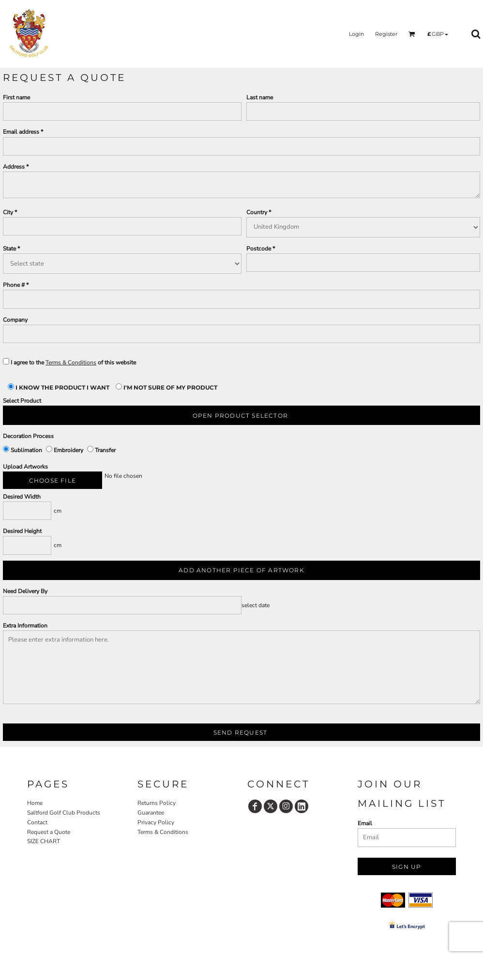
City (8, 212)
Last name (259, 97)
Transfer (101, 450)
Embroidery (65, 450)
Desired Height (22, 531)
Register (386, 34)
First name (16, 97)
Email (365, 823)
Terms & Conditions (70, 362)
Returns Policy (156, 803)
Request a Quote (48, 832)
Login (356, 34)
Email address (21, 132)
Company (15, 320)
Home (35, 803)
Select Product (22, 401)
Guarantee (150, 813)
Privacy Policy (155, 822)
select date (256, 605)
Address (14, 167)
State (9, 248)
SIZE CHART (43, 841)
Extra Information (25, 625)
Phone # (14, 285)
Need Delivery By (25, 591)
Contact (37, 822)
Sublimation (23, 450)
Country (256, 212)
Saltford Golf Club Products (63, 813)
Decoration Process (28, 436)
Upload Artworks (25, 467)
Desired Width (22, 497)
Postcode (258, 248)
